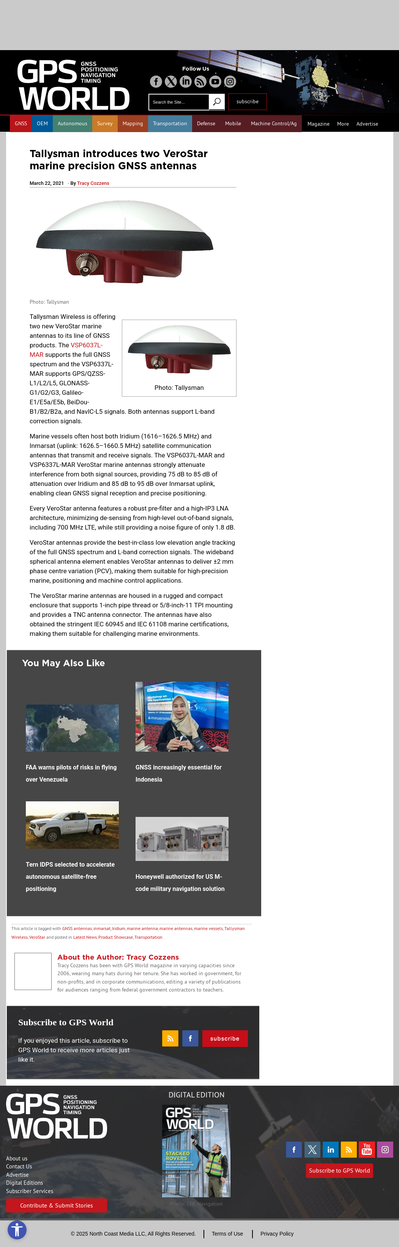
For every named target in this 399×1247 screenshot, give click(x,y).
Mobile (233, 123)
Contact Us (19, 1166)
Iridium (118, 928)
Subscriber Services (29, 1191)
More (343, 123)
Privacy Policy (276, 1234)
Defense (206, 123)
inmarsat (101, 928)
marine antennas (175, 928)
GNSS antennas (77, 928)
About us (16, 1158)
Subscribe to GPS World (339, 1170)
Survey (105, 123)
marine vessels (208, 928)
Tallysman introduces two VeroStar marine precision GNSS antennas (119, 159)
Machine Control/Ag (274, 123)
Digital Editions (24, 1182)
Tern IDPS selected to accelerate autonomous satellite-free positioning (70, 876)
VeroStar (37, 937)
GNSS (21, 123)
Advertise (367, 123)
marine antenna (142, 928)
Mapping (133, 123)
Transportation (170, 123)
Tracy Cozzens (93, 183)
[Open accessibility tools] (17, 1229)
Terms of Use (227, 1234)
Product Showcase (115, 937)
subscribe (248, 101)
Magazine (319, 123)
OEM (42, 123)
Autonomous (72, 123)
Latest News (85, 937)
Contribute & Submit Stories (56, 1205)
